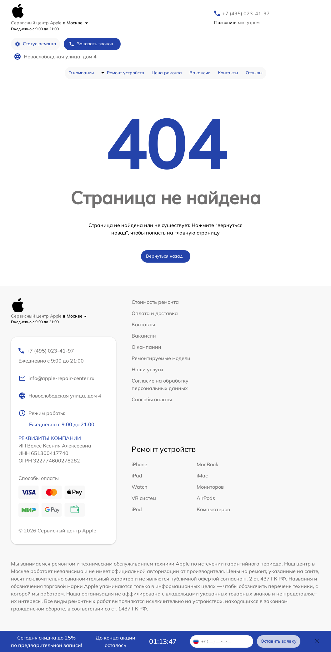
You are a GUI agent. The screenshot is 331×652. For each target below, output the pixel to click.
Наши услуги (147, 369)
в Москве (75, 23)
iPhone (139, 464)
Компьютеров (213, 509)
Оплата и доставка (155, 313)
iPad (137, 475)
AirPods (206, 498)
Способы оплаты (152, 399)
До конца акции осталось (115, 641)
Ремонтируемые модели (161, 358)
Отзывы (254, 73)
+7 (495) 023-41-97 (246, 13)
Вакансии (199, 73)
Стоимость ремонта (155, 302)
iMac (202, 475)
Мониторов (210, 487)
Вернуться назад (164, 256)
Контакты (228, 73)
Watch (139, 487)
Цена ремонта (167, 73)
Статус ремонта (35, 44)
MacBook (207, 464)
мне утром (236, 22)
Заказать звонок (91, 44)
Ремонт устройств (125, 73)
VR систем (144, 498)
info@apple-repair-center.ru (56, 378)
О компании (81, 73)
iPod (137, 509)
